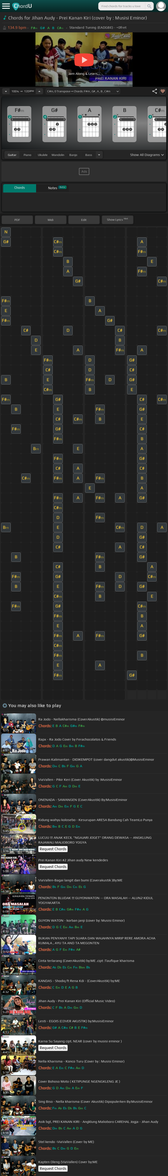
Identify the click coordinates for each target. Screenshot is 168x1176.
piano (27, 155)
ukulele (42, 155)
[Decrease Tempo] (6, 91)
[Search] (149, 6)
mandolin (58, 155)
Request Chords (53, 849)
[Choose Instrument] (99, 154)
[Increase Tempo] (39, 91)
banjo (73, 155)
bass (88, 155)
